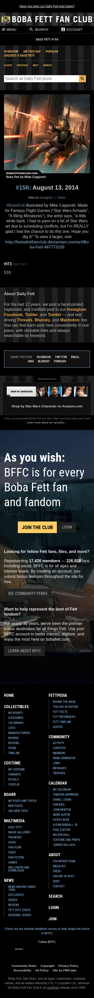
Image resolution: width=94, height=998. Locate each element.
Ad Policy (42, 970)
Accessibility (22, 970)
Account (71, 29)
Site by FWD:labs (64, 970)
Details (13, 779)
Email (75, 357)
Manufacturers (19, 733)
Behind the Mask (64, 702)
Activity (58, 743)
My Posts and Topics (22, 801)
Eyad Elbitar (61, 830)
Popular (52, 51)
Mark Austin (61, 814)
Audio (12, 842)
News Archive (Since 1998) (22, 888)
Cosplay (14, 784)
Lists (11, 728)
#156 (22, 187)
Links (56, 763)
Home (9, 695)
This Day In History (65, 707)
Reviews (13, 743)
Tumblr (54, 315)
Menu (8, 29)
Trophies (59, 773)
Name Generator (64, 758)
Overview (11, 51)
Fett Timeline (62, 722)
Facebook (13, 315)
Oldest (8, 65)
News (9, 880)
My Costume (16, 769)
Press (57, 871)
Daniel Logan (62, 799)
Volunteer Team (64, 861)
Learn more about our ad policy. (46, 422)
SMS (31, 361)
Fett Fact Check (19, 910)
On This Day (32, 51)
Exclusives (16, 895)
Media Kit (59, 866)
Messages (59, 768)
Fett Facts (60, 712)
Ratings (13, 738)
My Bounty (15, 713)
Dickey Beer (61, 819)
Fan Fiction (16, 857)
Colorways (15, 723)
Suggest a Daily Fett (19, 55)
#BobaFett (15, 205)
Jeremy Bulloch (64, 845)
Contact (59, 886)
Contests (59, 748)
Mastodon (69, 320)
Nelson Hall (61, 835)
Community (59, 736)
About (54, 854)
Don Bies (58, 804)
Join (53, 919)
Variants (14, 774)
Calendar (58, 783)
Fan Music (15, 837)
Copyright (47, 965)
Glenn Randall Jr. (65, 825)
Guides (12, 900)
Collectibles (16, 706)
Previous (22, 65)
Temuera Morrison (65, 794)
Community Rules (24, 965)
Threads (25, 320)
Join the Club (37, 527)
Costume (12, 763)
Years (12, 748)
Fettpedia (58, 695)
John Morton (62, 809)
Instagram (46, 197)
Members (59, 753)
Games (12, 862)
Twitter (61, 197)
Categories (15, 718)
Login (67, 527)
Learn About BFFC (24, 650)
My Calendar (62, 789)
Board (10, 794)
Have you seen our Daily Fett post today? (46, 6)
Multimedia (14, 820)
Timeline (14, 753)
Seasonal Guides (19, 915)
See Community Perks (27, 593)
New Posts (15, 806)
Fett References (64, 717)
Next (35, 65)
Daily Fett (15, 827)
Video (12, 852)
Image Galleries (19, 832)
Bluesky (42, 320)
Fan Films (14, 847)
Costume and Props (66, 840)
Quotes (58, 727)
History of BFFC (63, 876)
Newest (47, 65)
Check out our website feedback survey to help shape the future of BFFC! (47, 931)
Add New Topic (18, 811)
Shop (56, 881)
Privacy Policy (68, 965)
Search (38, 29)
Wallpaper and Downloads (18, 869)
